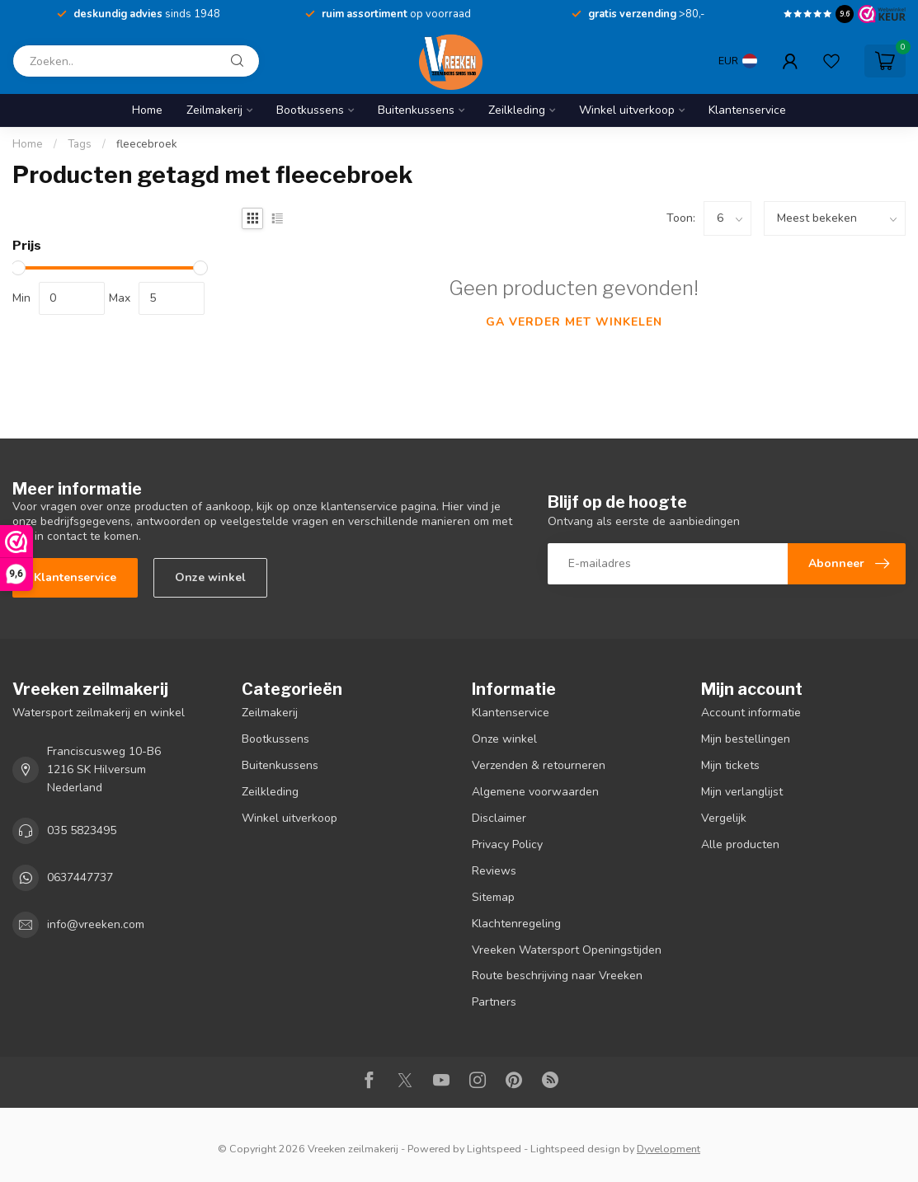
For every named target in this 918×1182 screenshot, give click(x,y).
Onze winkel (210, 577)
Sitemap (493, 897)
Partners (494, 1002)
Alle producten (740, 844)
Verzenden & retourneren (538, 765)
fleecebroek (146, 144)
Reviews (494, 871)
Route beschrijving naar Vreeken (557, 975)
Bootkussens (310, 110)
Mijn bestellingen (745, 739)
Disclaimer (499, 818)
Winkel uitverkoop (627, 110)
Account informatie (751, 712)
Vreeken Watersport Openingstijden (566, 950)
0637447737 (80, 877)
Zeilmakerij (214, 110)
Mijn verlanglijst (742, 792)
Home (147, 110)
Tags (80, 144)
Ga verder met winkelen (574, 322)
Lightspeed (494, 1149)
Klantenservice (747, 110)
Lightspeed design (575, 1149)
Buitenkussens (416, 110)
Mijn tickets (730, 765)
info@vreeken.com (95, 924)
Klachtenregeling (516, 923)
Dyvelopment (668, 1149)
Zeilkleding (516, 110)
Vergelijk (723, 818)
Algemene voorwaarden (535, 792)
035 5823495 (81, 830)
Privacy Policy (507, 844)
